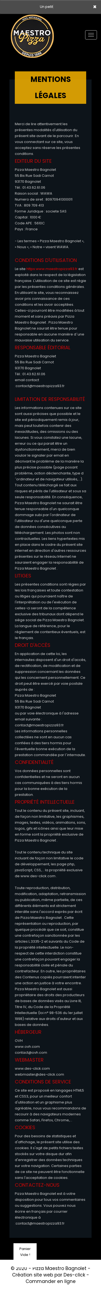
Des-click (74, 1275)
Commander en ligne (51, 1281)
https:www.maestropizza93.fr (52, 268)
